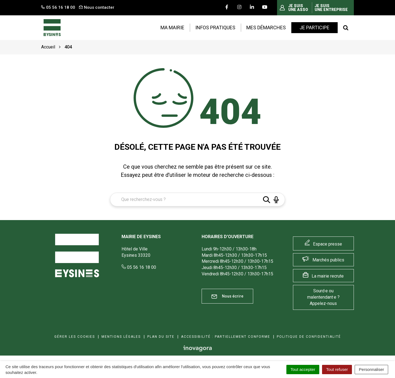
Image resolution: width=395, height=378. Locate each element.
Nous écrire (227, 296)
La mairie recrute (328, 276)
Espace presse (327, 244)
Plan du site (160, 337)
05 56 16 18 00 (139, 267)
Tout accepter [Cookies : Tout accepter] (302, 369)
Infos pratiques (215, 27)
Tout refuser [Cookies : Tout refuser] (337, 369)
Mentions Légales (121, 337)
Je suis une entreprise (331, 7)
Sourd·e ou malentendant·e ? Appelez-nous (323, 297)
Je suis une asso (298, 7)
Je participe (314, 27)
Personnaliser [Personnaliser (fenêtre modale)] (371, 369)
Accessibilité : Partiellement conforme (225, 337)
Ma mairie (172, 27)
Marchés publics (328, 259)
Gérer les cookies (74, 337)
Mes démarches (266, 27)
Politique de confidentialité (309, 337)
